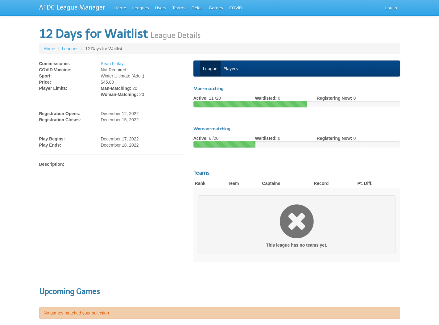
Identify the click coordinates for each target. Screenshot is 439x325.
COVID (235, 7)
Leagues (140, 7)
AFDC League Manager (72, 7)
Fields (197, 7)
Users (160, 7)
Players (231, 68)
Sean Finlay (112, 63)
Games (216, 7)
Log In (391, 7)
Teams (178, 7)
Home (120, 7)
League (210, 68)
